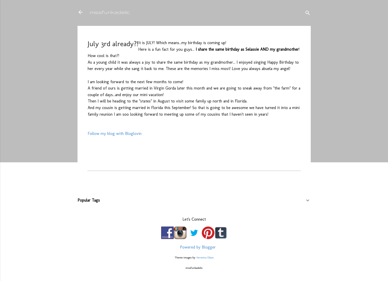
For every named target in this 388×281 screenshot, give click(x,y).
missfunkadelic (110, 12)
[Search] (308, 14)
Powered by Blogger (194, 247)
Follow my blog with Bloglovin (115, 133)
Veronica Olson (205, 257)
